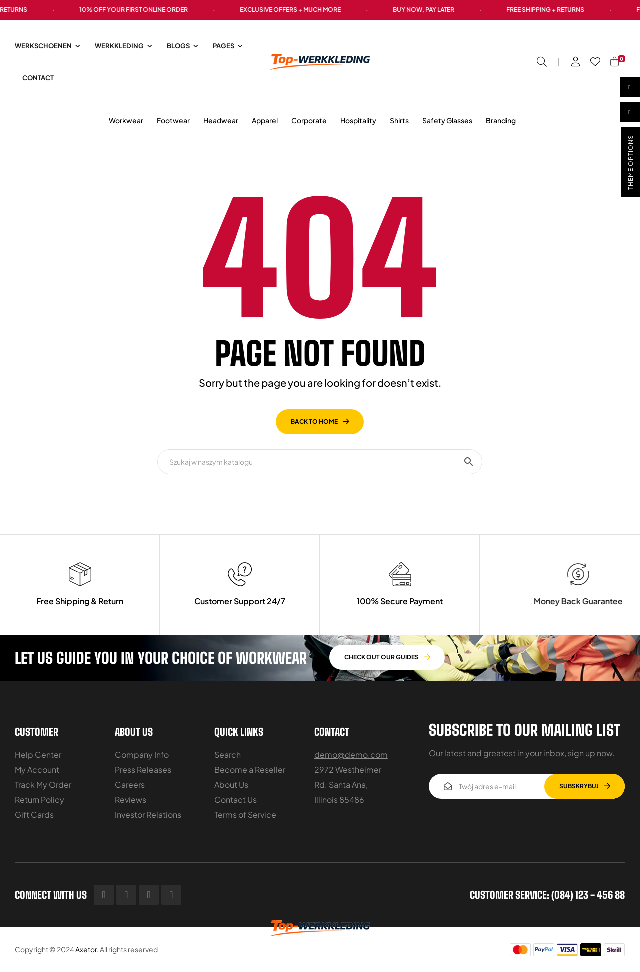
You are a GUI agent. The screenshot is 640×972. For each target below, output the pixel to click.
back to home (314, 421)
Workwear (126, 120)
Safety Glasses (447, 120)
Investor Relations (148, 814)
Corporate (309, 120)
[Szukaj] (320, 461)
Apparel (265, 120)
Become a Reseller (250, 769)
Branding (501, 120)
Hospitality (358, 120)
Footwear (173, 120)
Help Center (38, 754)
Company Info (142, 754)
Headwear (221, 120)
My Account (37, 769)
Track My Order (43, 784)
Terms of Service (245, 814)
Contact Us (235, 799)
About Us (231, 784)
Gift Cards (34, 814)
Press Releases (143, 769)
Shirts (399, 120)
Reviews (130, 799)
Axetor (86, 949)
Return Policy (39, 799)
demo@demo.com (351, 754)
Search (227, 754)
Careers (130, 784)
